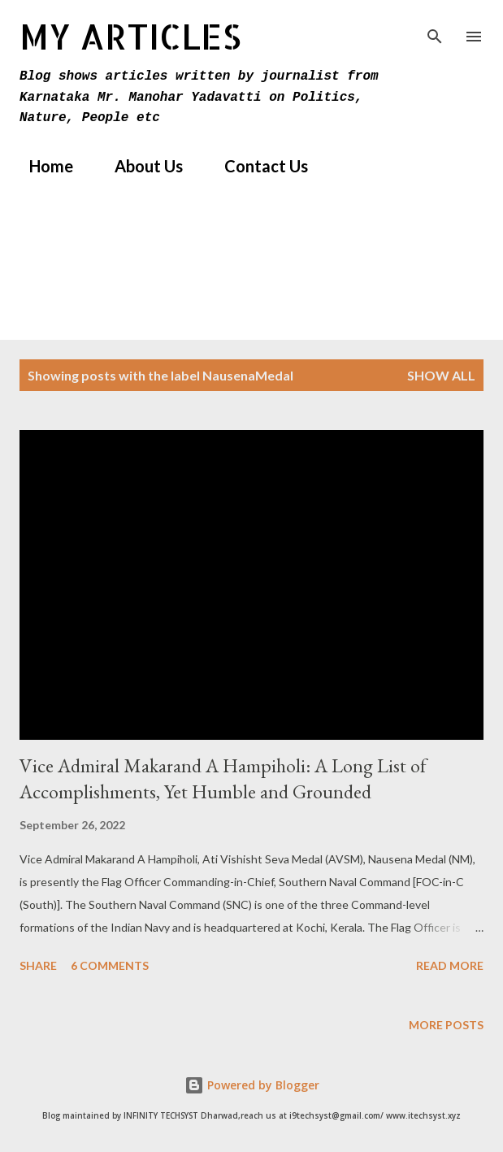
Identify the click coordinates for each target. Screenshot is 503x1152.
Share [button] (38, 965)
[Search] (434, 29)
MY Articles (130, 36)
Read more (449, 965)
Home (41, 166)
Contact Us (256, 166)
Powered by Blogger (251, 1085)
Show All (441, 375)
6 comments (110, 965)
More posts (446, 1025)
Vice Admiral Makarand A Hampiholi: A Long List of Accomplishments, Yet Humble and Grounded (223, 778)
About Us (139, 166)
